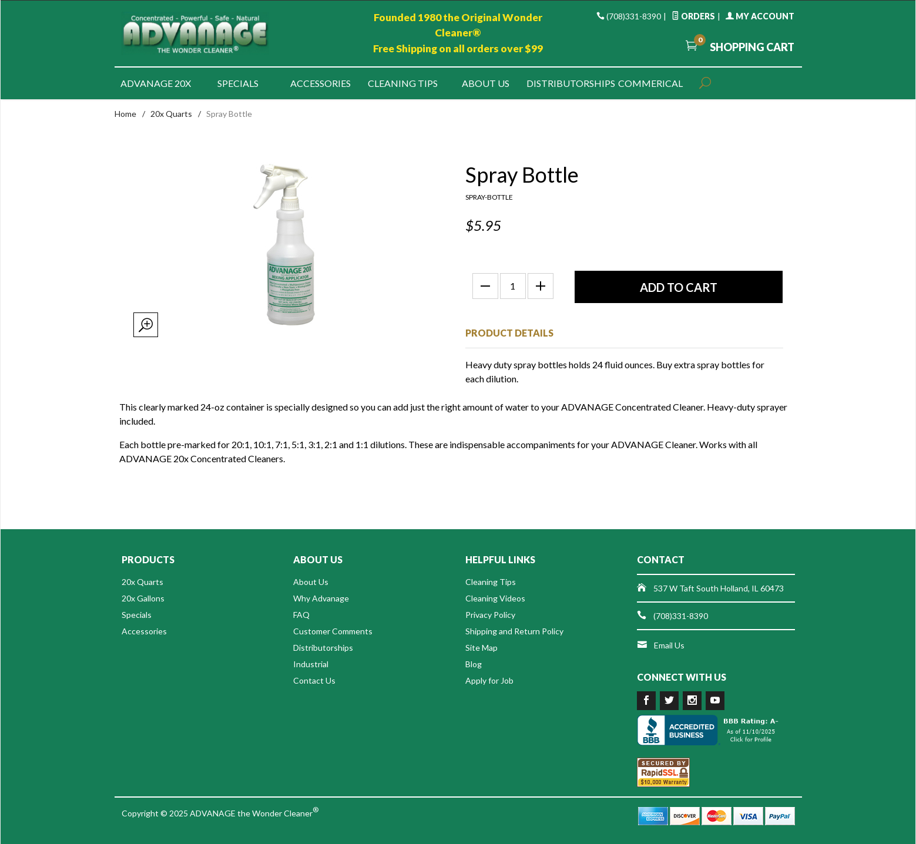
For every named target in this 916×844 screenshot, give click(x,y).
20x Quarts (171, 114)
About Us (485, 83)
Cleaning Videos (495, 598)
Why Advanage (321, 598)
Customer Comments (333, 631)
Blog (473, 664)
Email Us (669, 645)
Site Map (481, 648)
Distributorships (567, 83)
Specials (238, 83)
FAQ (301, 615)
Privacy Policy (490, 615)
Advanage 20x (155, 83)
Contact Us (314, 680)
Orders (693, 16)
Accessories (320, 83)
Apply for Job (489, 680)
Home (125, 114)
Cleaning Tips (403, 83)
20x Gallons (143, 598)
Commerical (650, 83)
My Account (760, 16)
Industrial (310, 664)
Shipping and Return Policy (514, 631)
